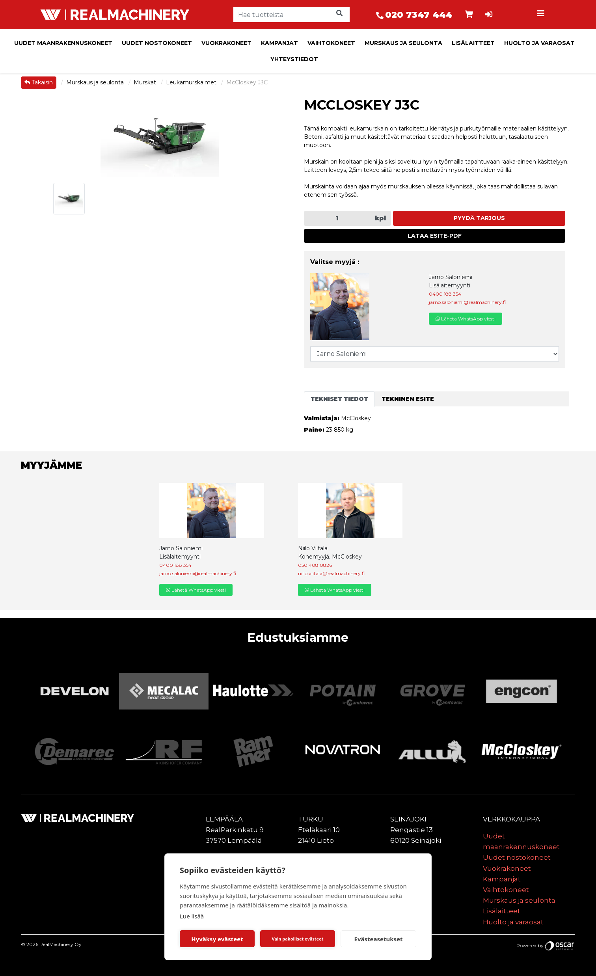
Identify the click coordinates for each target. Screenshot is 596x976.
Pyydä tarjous (479, 218)
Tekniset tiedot (339, 398)
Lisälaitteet (473, 43)
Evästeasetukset (378, 939)
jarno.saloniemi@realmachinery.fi (467, 302)
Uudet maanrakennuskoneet (63, 43)
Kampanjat (279, 43)
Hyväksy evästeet (217, 939)
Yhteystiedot (294, 59)
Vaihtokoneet (331, 43)
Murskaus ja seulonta (403, 43)
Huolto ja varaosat (539, 43)
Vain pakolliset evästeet (297, 939)
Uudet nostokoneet (157, 43)
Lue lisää (192, 916)
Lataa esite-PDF (435, 235)
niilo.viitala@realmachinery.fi (331, 573)
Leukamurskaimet (192, 82)
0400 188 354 (445, 294)
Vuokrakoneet (226, 43)
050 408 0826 (315, 565)
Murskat (146, 82)
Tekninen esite (408, 398)
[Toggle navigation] (542, 15)
